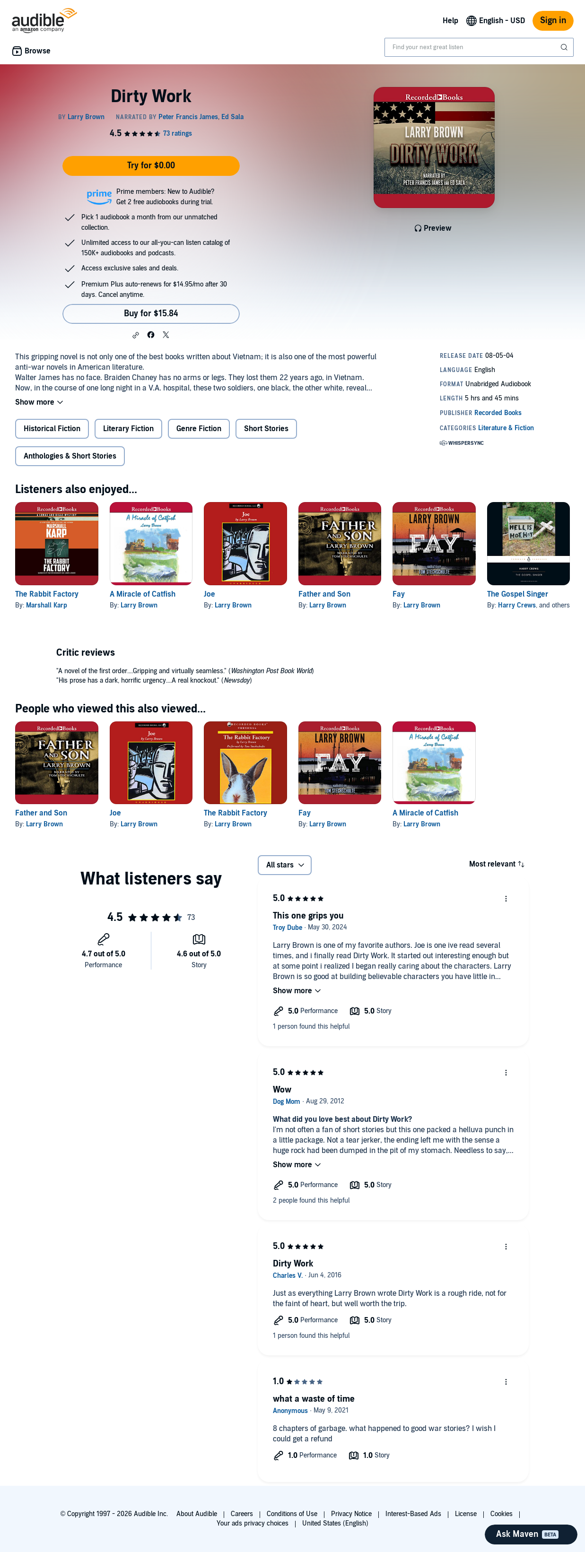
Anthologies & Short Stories (70, 456)
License (466, 1514)
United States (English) (335, 1523)
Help (450, 21)
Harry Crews (517, 605)
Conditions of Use (292, 1514)
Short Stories (266, 429)
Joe (209, 594)
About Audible (196, 1514)
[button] (136, 335)
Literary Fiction (128, 429)
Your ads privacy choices (252, 1523)
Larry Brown (139, 605)
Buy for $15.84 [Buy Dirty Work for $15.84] (151, 314)
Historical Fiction (52, 429)
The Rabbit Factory (47, 594)
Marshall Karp (46, 605)
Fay (399, 594)
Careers (242, 1514)
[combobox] (479, 47)
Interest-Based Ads (413, 1514)
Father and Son (324, 594)
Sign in (553, 21)
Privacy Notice (351, 1514)
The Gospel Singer (517, 594)
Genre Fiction (198, 429)
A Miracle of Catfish (142, 594)
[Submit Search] (565, 47)
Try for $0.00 (151, 166)
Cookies (501, 1514)
